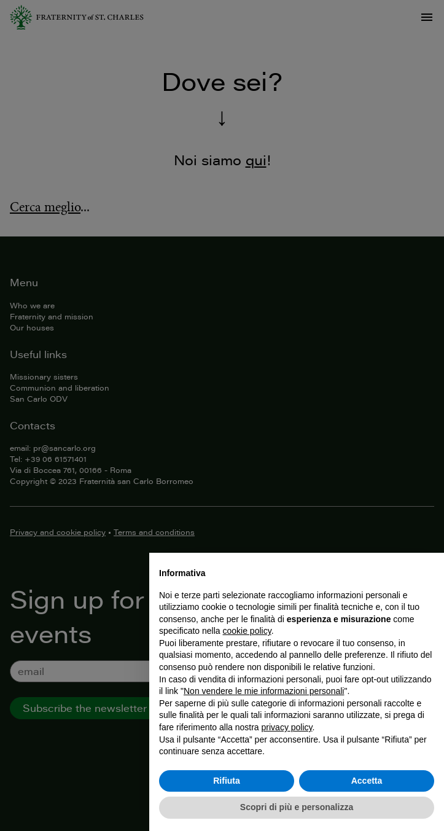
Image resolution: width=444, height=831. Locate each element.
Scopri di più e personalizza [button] (296, 807)
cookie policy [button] (247, 631)
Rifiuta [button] (226, 781)
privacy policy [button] (287, 727)
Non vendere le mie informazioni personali (264, 691)
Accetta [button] (367, 781)
